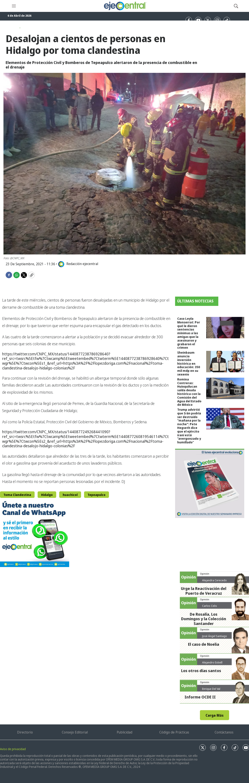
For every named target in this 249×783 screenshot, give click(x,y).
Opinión (204, 573)
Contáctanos (224, 732)
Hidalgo (47, 495)
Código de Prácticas (174, 732)
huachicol (70, 495)
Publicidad (124, 732)
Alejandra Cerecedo (214, 580)
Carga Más (214, 715)
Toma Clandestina (17, 495)
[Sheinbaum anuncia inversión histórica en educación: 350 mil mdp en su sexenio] (225, 361)
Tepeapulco (96, 495)
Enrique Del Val (211, 689)
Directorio (25, 732)
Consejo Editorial (75, 732)
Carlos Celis (209, 606)
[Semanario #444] (209, 483)
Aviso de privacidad (13, 749)
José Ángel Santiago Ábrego (214, 637)
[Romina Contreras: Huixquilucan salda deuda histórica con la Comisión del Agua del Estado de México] (225, 388)
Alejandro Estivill (212, 662)
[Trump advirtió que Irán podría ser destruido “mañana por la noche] (225, 418)
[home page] (125, 6)
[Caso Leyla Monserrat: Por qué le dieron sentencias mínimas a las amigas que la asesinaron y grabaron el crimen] (225, 327)
